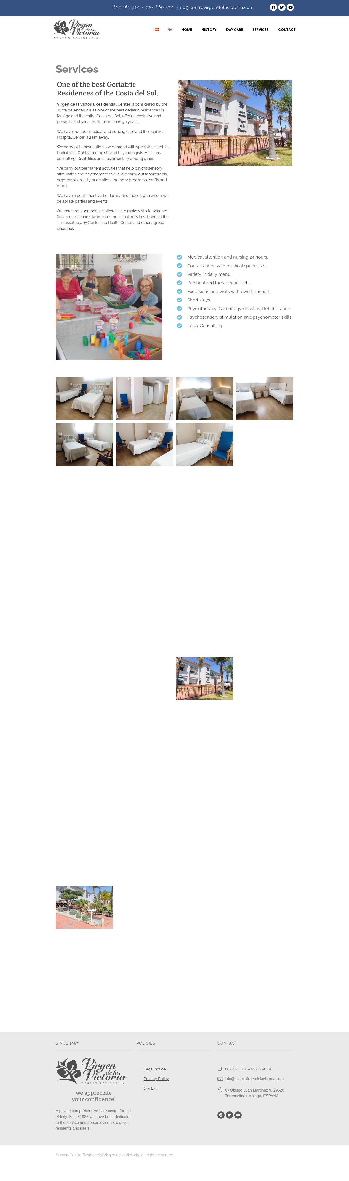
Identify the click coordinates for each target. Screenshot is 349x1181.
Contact (151, 1104)
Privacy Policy (156, 1094)
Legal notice (155, 1085)
